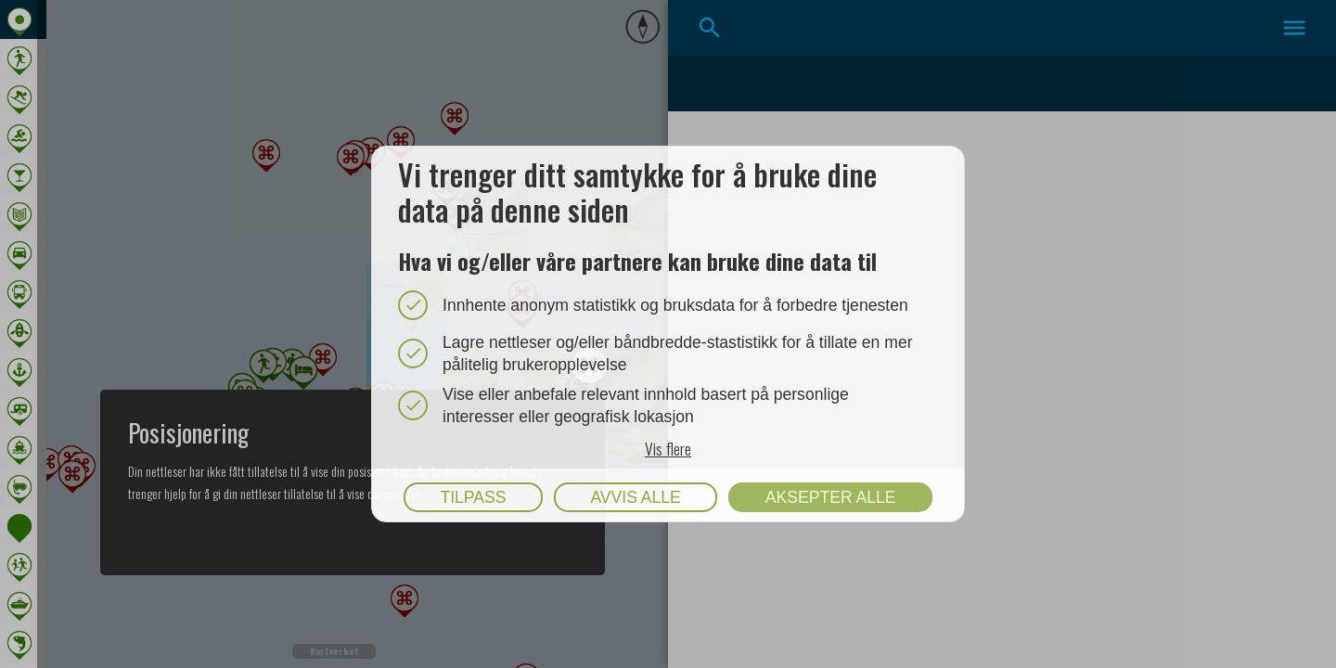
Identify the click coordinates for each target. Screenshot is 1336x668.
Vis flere (668, 447)
